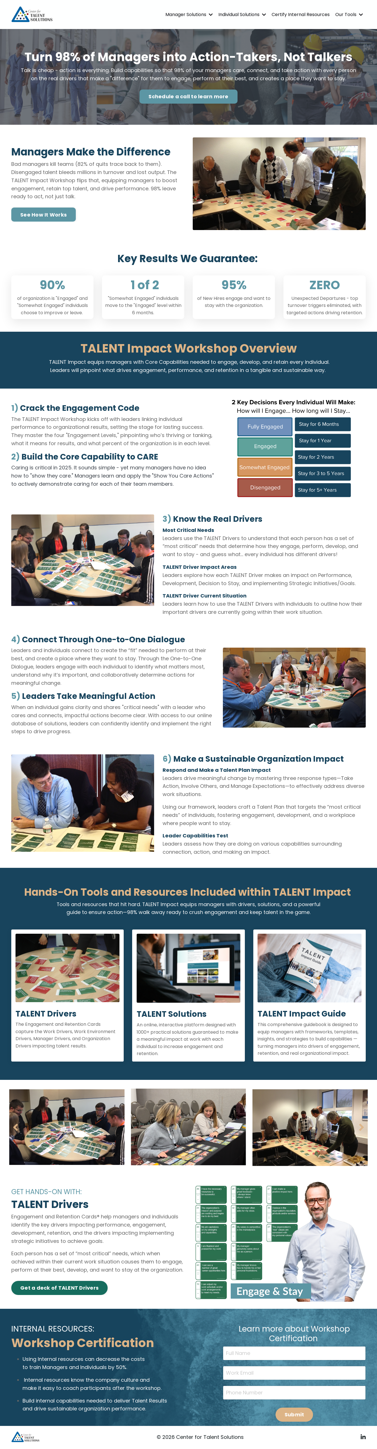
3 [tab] (193, 1158)
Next (361, 1127)
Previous (15, 1127)
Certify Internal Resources (301, 14)
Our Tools (349, 14)
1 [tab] (175, 1158)
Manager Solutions (189, 14)
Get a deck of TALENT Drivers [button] (59, 1288)
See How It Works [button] (43, 214)
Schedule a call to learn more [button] (188, 96)
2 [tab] (184, 1158)
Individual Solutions (242, 14)
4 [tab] (202, 1158)
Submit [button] (294, 1414)
